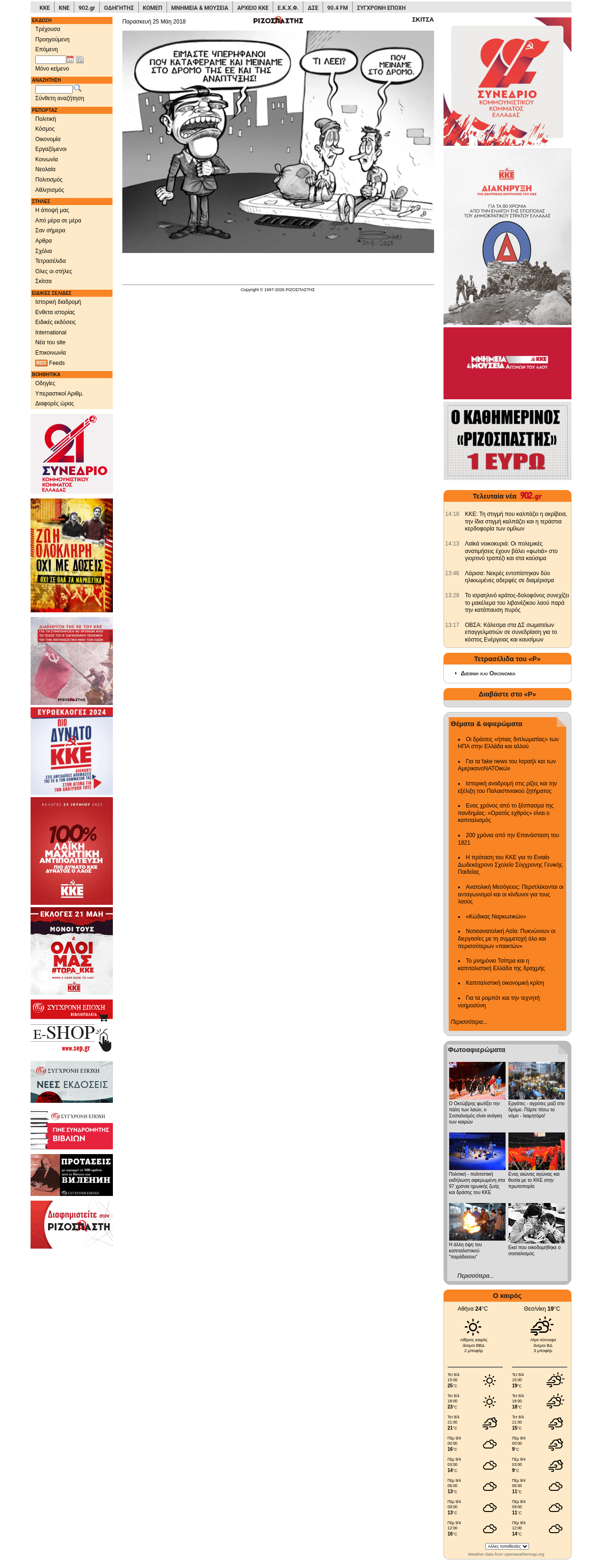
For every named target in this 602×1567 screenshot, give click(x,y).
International (50, 332)
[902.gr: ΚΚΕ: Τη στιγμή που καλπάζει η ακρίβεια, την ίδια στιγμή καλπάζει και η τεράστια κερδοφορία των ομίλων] (452, 514)
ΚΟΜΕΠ (152, 8)
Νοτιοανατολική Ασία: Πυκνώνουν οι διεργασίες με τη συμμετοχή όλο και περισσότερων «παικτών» (506, 938)
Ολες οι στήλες (53, 271)
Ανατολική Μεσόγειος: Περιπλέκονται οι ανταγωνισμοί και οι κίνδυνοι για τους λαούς (511, 894)
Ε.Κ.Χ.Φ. (288, 8)
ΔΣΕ (313, 8)
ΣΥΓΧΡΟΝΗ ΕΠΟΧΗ (381, 8)
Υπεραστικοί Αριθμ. (59, 393)
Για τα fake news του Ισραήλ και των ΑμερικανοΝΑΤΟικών (507, 765)
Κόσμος (45, 129)
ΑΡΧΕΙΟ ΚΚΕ (253, 8)
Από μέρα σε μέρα (58, 220)
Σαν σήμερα (50, 230)
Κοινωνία (46, 159)
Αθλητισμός (49, 190)
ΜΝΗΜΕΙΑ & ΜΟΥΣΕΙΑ (199, 8)
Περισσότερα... (469, 1022)
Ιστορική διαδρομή (58, 302)
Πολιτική (45, 119)
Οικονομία (48, 139)
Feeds (50, 363)
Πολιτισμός (49, 179)
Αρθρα (43, 240)
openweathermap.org (524, 1554)
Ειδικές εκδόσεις (55, 322)
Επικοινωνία (50, 352)
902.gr (87, 8)
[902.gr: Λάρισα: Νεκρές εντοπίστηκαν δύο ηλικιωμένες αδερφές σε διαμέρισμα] (452, 573)
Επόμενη (46, 49)
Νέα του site (50, 342)
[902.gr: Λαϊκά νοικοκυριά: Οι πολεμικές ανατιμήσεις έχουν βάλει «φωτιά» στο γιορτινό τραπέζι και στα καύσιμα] (452, 543)
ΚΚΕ (45, 8)
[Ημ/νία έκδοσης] (50, 59)
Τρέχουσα (47, 29)
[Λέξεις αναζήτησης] (54, 89)
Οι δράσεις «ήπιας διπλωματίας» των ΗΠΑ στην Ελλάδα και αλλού (508, 743)
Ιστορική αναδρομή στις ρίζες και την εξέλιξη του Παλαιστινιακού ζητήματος (507, 787)
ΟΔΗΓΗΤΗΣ (119, 8)
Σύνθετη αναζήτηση (59, 98)
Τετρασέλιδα (50, 261)
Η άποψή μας (52, 210)
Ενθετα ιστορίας (55, 312)
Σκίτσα (43, 281)
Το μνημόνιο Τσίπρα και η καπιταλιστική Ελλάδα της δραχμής (501, 965)
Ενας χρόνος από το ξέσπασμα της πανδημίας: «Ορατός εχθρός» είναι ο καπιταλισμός (506, 812)
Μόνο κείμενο (52, 68)
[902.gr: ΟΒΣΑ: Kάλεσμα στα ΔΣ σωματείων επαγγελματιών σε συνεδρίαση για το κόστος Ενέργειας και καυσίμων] (452, 625)
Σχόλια (43, 251)
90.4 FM (337, 8)
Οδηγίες (45, 383)
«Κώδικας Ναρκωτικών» (496, 916)
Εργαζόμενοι (51, 149)
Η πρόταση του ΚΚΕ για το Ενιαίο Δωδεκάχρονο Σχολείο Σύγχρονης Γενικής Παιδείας (510, 864)
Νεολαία (45, 169)
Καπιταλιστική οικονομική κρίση (505, 983)
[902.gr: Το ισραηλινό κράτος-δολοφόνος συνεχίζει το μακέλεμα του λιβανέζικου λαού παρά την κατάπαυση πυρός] (452, 595)
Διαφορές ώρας (54, 403)
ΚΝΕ (64, 8)
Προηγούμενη (52, 39)
